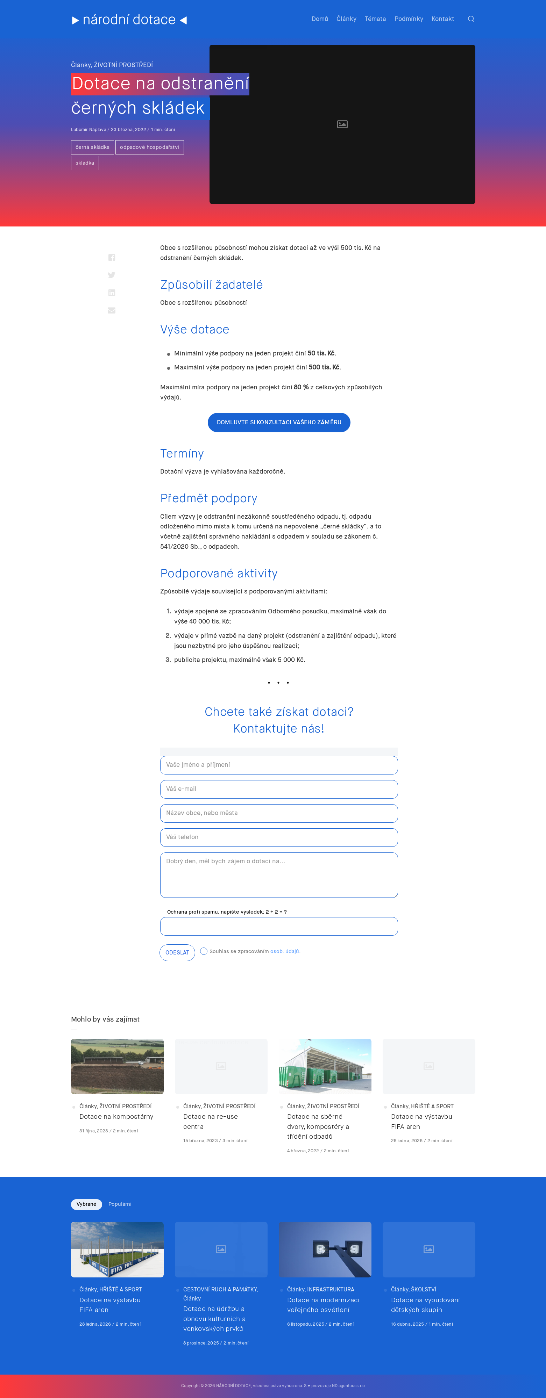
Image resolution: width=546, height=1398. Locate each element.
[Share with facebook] (112, 257)
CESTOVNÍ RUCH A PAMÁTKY (219, 1290)
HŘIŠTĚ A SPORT (432, 1107)
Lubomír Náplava (89, 130)
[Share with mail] (112, 310)
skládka (85, 163)
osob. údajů (284, 951)
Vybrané (87, 1204)
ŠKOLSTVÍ (424, 1290)
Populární (120, 1204)
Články (81, 65)
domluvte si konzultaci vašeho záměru (279, 423)
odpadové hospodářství (149, 147)
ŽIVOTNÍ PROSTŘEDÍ (123, 65)
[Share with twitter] (112, 275)
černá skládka (93, 147)
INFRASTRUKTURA (330, 1290)
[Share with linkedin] (112, 292)
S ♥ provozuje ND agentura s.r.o (334, 1386)
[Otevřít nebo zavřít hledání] (471, 19)
